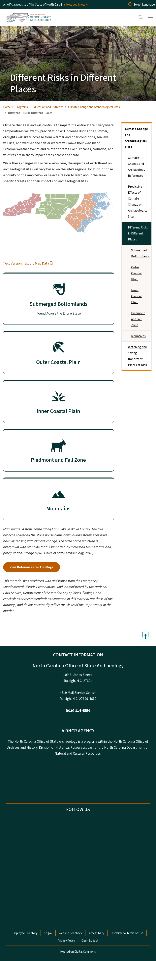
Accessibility (96, 933)
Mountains (138, 336)
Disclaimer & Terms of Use (127, 933)
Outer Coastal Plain (136, 273)
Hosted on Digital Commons (78, 951)
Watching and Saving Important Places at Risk (137, 356)
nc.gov (48, 933)
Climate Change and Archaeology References (136, 167)
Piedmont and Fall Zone (138, 319)
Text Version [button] (12, 263)
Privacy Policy (66, 940)
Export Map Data (38, 263)
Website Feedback (70, 933)
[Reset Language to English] (130, 5)
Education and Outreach (48, 107)
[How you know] (77, 5)
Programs (22, 107)
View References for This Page (31, 567)
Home (7, 107)
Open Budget (89, 940)
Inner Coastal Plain (136, 296)
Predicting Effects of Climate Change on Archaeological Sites (138, 201)
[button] (138, 17)
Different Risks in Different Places (138, 233)
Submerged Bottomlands (140, 253)
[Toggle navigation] (150, 17)
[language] (144, 5)
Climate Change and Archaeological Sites (94, 107)
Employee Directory (25, 933)
